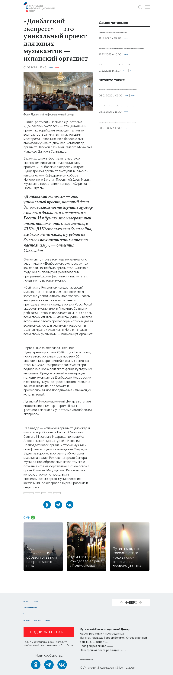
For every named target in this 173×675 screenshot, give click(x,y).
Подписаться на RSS (49, 632)
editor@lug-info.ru (133, 650)
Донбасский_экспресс (39, 494)
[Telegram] (58, 514)
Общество (131, 42)
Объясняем (83, 619)
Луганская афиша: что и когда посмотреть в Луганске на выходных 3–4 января (122, 122)
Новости (30, 600)
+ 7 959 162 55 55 (117, 646)
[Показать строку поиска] (140, 7)
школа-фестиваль (51, 500)
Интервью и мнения (39, 613)
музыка (29, 500)
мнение (82, 494)
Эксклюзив (72, 67)
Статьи (54, 600)
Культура (55, 67)
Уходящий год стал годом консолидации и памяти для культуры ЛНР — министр (121, 176)
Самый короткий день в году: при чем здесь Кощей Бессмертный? (122, 85)
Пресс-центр (59, 619)
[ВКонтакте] (69, 514)
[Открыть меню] (147, 7)
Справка (105, 137)
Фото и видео (34, 619)
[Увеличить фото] (58, 91)
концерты (66, 494)
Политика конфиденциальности (103, 658)
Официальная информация (45, 607)
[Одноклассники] (47, 514)
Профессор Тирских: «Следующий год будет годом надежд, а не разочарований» (123, 151)
